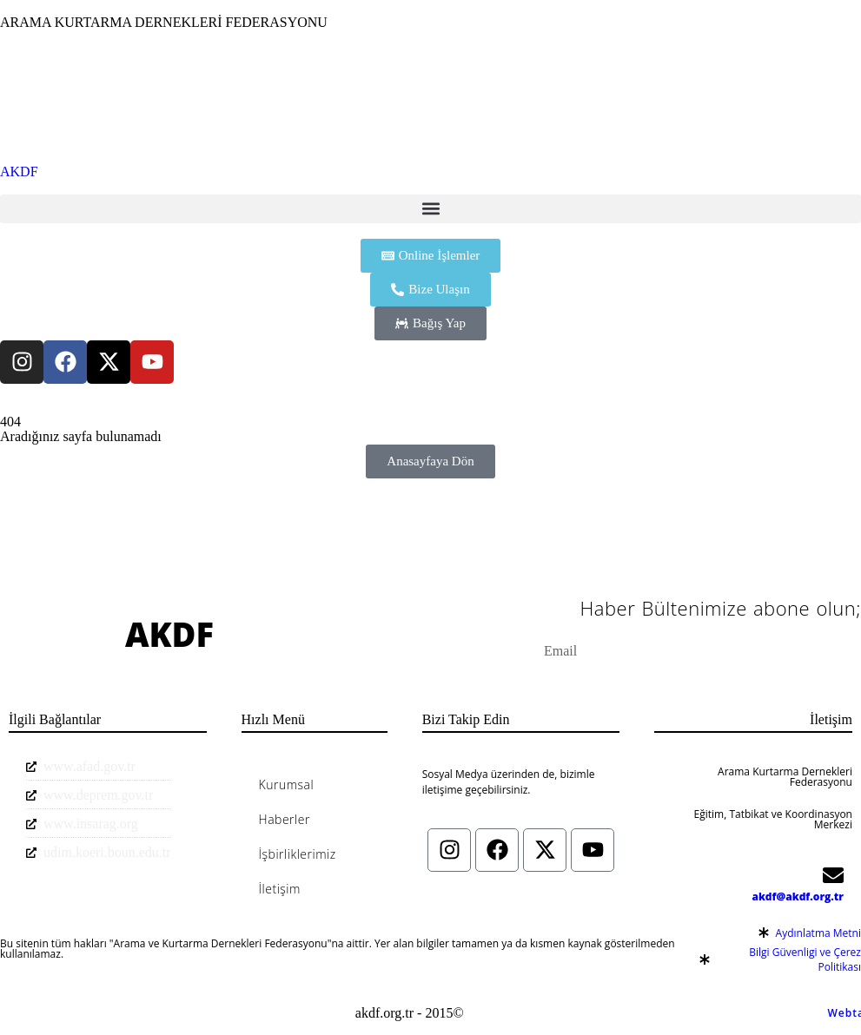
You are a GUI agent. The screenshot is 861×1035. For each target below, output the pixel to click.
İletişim (280, 888)
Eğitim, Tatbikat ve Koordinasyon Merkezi (773, 819)
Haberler (284, 819)
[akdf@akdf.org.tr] (833, 875)
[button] (430, 208)
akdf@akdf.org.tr (798, 896)
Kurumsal (287, 784)
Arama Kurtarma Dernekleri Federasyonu (785, 776)
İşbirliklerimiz (297, 854)
